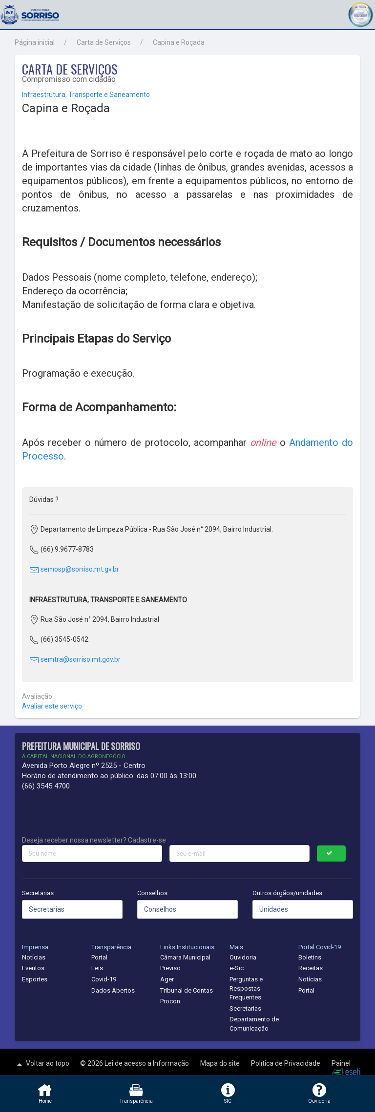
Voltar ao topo (42, 1064)
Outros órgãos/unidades (287, 893)
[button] (360, 13)
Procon (170, 1001)
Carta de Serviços (104, 42)
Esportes (34, 979)
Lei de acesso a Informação (147, 1063)
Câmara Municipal (185, 957)
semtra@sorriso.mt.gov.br (75, 659)
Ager (167, 979)
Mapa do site (220, 1063)
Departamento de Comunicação (254, 1024)
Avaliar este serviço (52, 706)
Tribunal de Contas (186, 990)
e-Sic (236, 968)
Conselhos (152, 893)
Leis (97, 968)
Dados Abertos (113, 990)
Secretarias (38, 893)
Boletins (309, 957)
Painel (341, 1063)
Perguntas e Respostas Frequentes (246, 988)
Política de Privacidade (286, 1063)
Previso (170, 968)
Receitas (310, 968)
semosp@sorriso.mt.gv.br (74, 569)
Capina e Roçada (179, 42)
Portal (99, 957)
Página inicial (35, 42)
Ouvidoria (242, 957)
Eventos (33, 968)
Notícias (33, 957)
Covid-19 (103, 979)
